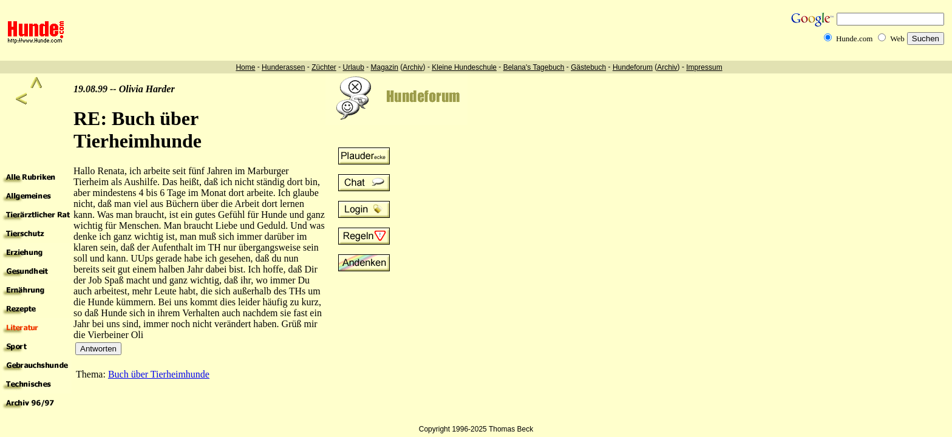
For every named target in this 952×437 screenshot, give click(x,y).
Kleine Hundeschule (464, 67)
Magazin (384, 67)
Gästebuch (588, 67)
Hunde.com (854, 38)
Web (897, 38)
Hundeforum (633, 67)
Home (245, 67)
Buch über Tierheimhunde (158, 374)
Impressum (704, 67)
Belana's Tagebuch (534, 67)
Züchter (323, 67)
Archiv (413, 67)
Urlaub (353, 67)
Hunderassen (283, 67)
